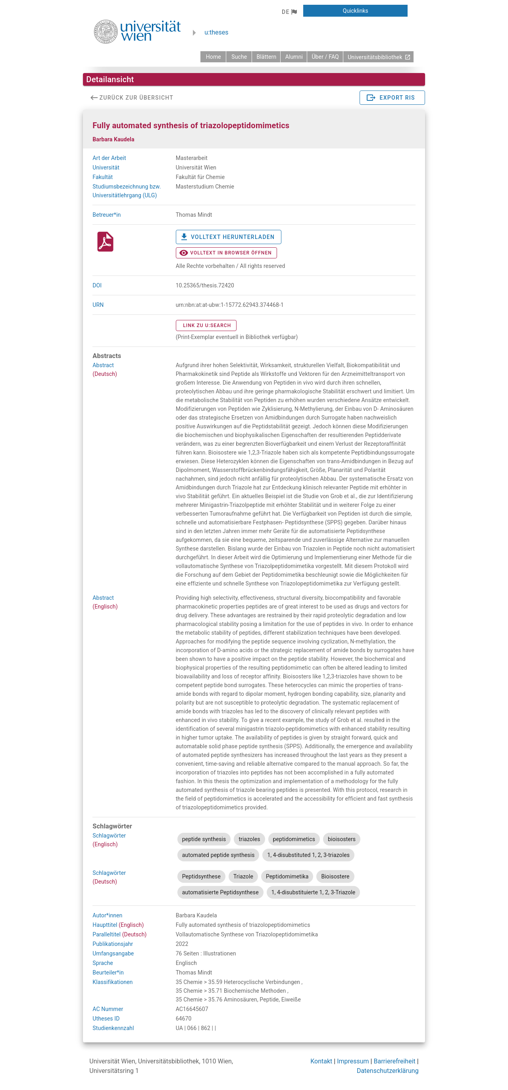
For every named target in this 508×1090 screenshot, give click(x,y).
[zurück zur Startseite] (213, 56)
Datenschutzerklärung (388, 1071)
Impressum (353, 1061)
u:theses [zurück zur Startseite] (216, 32)
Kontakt (321, 1061)
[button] (289, 12)
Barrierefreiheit (394, 1061)
